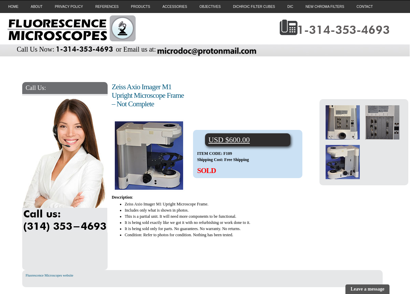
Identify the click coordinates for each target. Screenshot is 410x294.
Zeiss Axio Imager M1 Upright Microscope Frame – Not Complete (148, 95)
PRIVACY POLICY (69, 7)
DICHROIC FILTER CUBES (254, 7)
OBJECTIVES (210, 7)
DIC (290, 7)
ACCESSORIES (174, 7)
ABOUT (36, 7)
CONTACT (364, 7)
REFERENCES (107, 7)
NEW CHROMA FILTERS (324, 7)
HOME (13, 7)
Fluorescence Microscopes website (49, 275)
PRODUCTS (140, 7)
